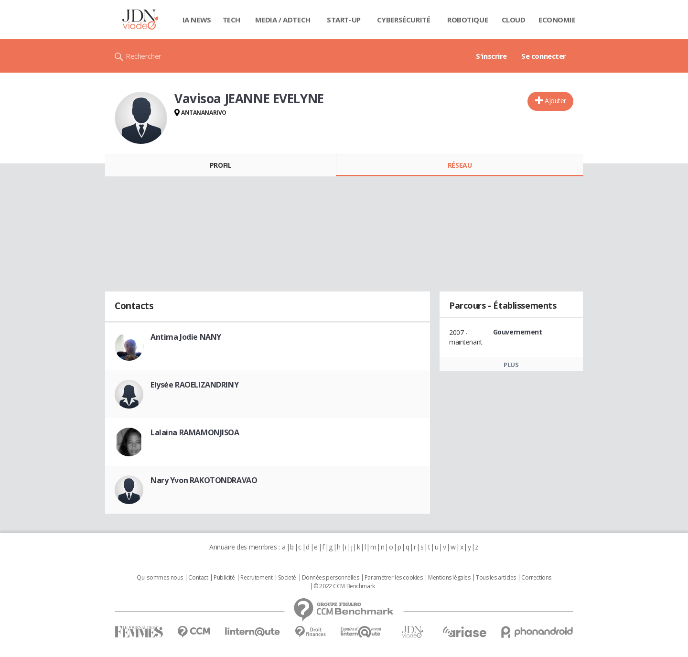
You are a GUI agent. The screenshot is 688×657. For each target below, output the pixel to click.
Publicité (224, 577)
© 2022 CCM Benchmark (344, 586)
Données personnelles (330, 577)
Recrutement (256, 577)
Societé (287, 577)
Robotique (467, 19)
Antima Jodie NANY (185, 337)
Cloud (514, 19)
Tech (231, 19)
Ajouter (555, 100)
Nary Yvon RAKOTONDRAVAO (203, 480)
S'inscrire (491, 56)
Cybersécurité (403, 19)
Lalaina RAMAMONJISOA (194, 432)
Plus (511, 364)
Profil (220, 165)
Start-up (344, 19)
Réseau (460, 165)
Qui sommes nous (160, 577)
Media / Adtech (283, 19)
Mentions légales (449, 577)
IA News (197, 19)
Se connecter (543, 56)
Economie (557, 19)
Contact (198, 577)
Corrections (536, 577)
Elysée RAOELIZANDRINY (194, 384)
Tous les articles (496, 577)
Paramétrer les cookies (394, 577)
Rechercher (143, 56)
